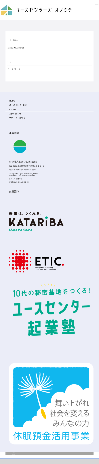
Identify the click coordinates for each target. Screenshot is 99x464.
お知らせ (11, 47)
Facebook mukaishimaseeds (22, 175)
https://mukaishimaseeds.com (22, 169)
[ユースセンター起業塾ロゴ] (51, 281)
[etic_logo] (36, 251)
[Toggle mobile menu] (97, 6)
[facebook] (6, 453)
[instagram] (13, 453)
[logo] (36, 213)
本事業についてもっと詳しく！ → (20, 182)
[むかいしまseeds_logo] (20, 141)
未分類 (20, 47)
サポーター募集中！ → (16, 179)
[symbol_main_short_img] (51, 364)
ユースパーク (13, 69)
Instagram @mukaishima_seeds (24, 173)
